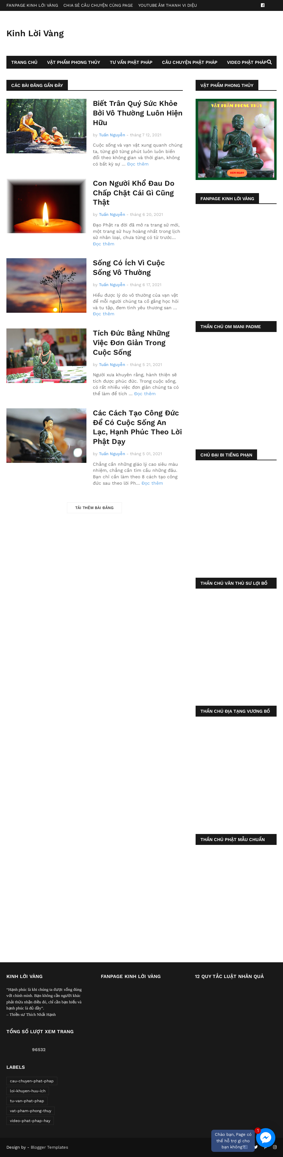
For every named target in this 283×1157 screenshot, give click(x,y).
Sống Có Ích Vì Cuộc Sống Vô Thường (129, 268)
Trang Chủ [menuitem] (24, 62)
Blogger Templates (49, 1147)
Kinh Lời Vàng (35, 33)
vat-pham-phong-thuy (30, 1111)
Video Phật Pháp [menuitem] (247, 62)
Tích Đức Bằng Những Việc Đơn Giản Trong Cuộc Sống (131, 343)
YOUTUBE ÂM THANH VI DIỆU (167, 5)
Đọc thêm (138, 163)
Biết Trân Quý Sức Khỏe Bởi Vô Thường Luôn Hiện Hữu (137, 113)
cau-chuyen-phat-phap (32, 1081)
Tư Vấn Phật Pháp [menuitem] (131, 62)
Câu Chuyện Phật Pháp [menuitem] (189, 62)
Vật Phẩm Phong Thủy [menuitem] (73, 62)
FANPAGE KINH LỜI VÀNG (32, 5)
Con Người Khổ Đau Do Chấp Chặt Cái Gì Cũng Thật (133, 193)
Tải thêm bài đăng (94, 508)
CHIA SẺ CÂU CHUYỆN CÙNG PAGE (98, 5)
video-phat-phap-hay (30, 1121)
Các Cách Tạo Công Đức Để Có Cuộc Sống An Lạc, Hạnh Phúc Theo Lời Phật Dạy (137, 427)
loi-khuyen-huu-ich (27, 1091)
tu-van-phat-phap (27, 1101)
